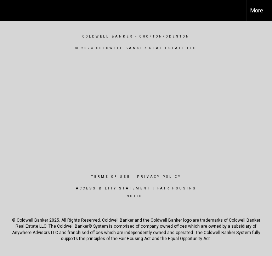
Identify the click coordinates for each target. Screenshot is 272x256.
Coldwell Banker (108, 36)
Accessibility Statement (113, 188)
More (256, 10)
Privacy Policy (159, 176)
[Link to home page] (9, 10)
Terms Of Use (110, 176)
